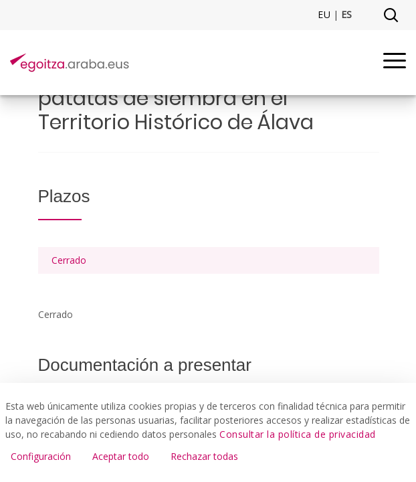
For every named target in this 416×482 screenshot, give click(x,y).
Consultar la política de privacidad (297, 434)
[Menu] (394, 62)
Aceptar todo (120, 456)
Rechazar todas (204, 456)
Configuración (41, 456)
